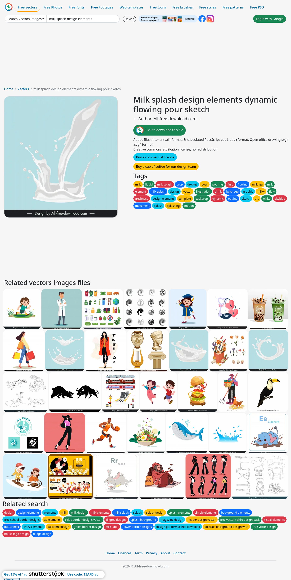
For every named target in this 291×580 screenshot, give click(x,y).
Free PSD (257, 7)
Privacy (151, 553)
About (165, 553)
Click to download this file (159, 130)
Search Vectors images (24, 19)
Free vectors (27, 7)
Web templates (131, 7)
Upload (129, 19)
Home (8, 89)
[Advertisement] (145, 56)
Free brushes (182, 7)
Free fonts (77, 7)
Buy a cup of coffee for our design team (166, 166)
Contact (179, 553)
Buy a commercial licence (155, 157)
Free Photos (52, 7)
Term (139, 553)
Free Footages (102, 7)
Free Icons (158, 7)
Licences (124, 553)
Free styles (207, 7)
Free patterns (233, 7)
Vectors (23, 89)
